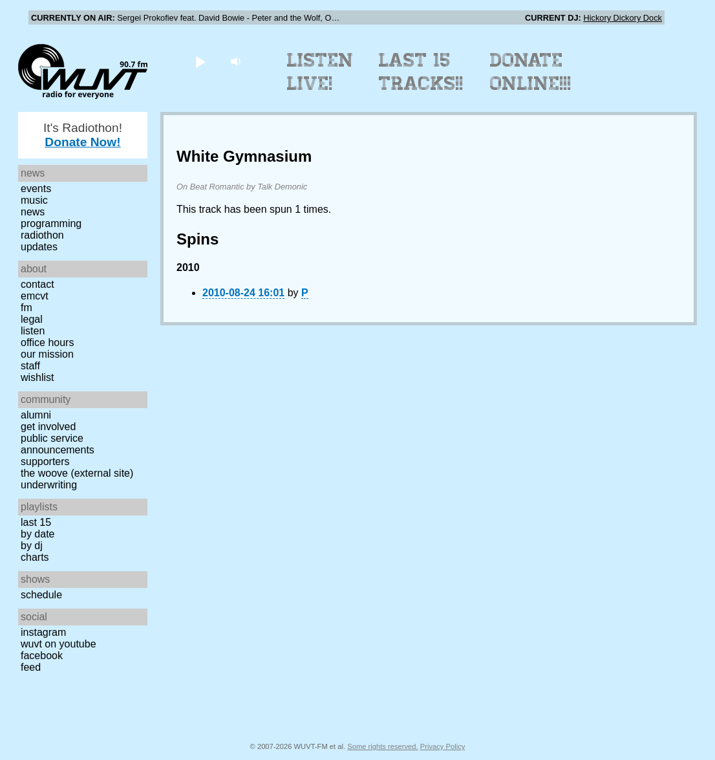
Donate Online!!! (530, 72)
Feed (31, 667)
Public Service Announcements (57, 444)
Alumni (36, 414)
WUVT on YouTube (58, 643)
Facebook (42, 655)
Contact (37, 284)
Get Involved (48, 426)
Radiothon (42, 235)
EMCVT (34, 295)
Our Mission (47, 354)
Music (34, 200)
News (33, 211)
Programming (51, 223)
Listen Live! (320, 72)
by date (37, 533)
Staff (30, 365)
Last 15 (36, 522)
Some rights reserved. (382, 746)
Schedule (41, 594)
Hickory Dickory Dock (622, 18)
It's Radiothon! (82, 135)
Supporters (45, 461)
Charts (35, 557)
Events (36, 188)
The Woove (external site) (77, 473)
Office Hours (47, 342)
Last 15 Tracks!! (421, 72)
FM (26, 307)
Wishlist (37, 377)
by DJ (32, 545)
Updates (39, 246)
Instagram (43, 632)
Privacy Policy (442, 746)
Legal (32, 319)
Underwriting (49, 484)
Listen (33, 330)
